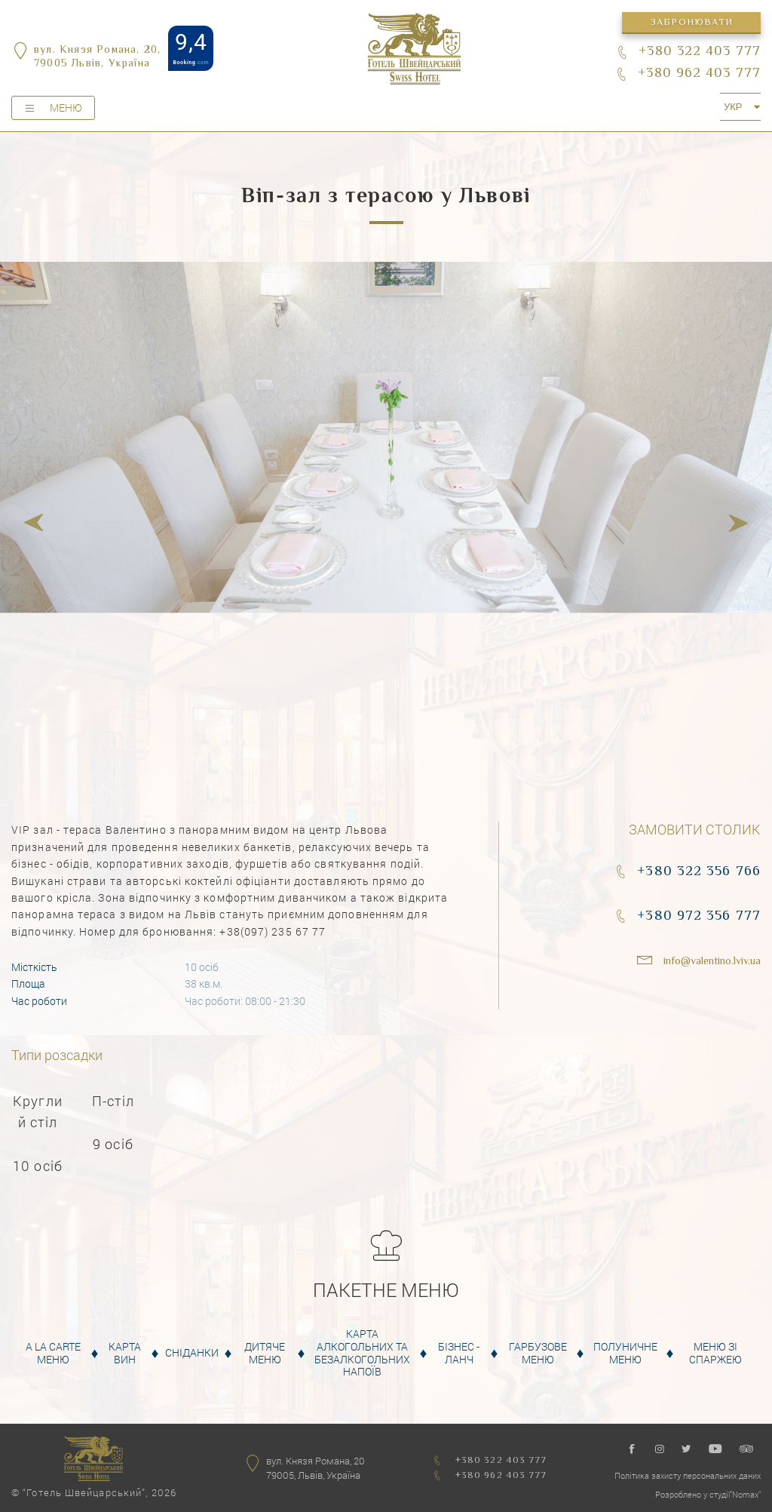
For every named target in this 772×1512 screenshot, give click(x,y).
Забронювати (691, 22)
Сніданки (192, 1353)
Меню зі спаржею (715, 1353)
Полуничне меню (625, 1353)
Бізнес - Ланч (458, 1353)
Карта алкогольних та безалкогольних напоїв (362, 1353)
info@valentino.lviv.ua (712, 962)
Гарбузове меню (538, 1353)
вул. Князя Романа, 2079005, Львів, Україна (315, 1468)
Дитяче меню (264, 1353)
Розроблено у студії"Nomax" (708, 1494)
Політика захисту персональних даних (687, 1475)
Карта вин (125, 1353)
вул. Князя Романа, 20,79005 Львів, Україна (97, 57)
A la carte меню (53, 1353)
